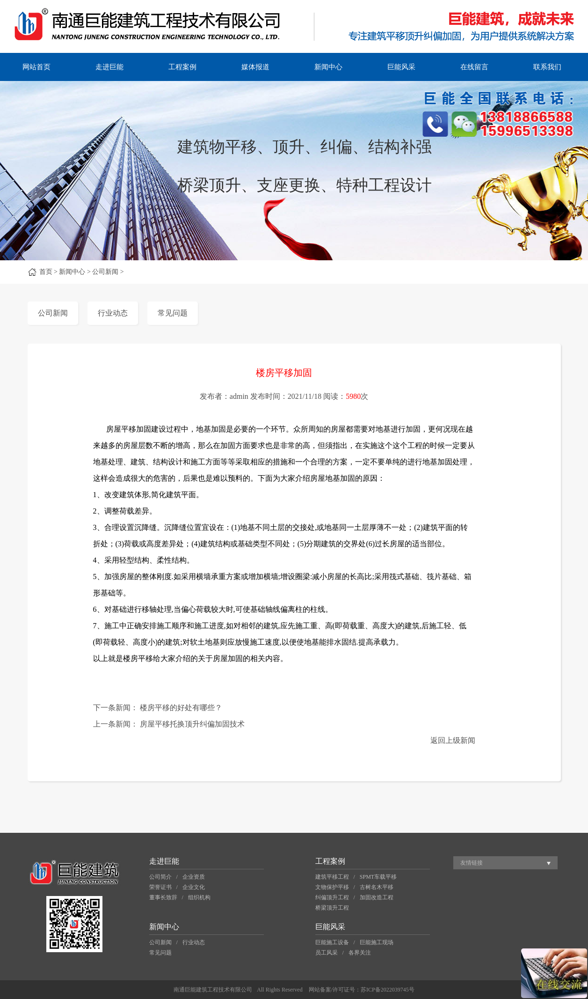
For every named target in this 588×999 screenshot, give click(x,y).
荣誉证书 (160, 887)
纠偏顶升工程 (332, 897)
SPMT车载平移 (378, 877)
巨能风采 (401, 67)
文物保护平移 (332, 887)
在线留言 (474, 67)
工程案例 (182, 67)
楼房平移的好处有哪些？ (181, 708)
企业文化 (193, 887)
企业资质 (193, 877)
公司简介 (160, 877)
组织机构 (199, 897)
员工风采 (326, 952)
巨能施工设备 (332, 942)
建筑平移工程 (332, 877)
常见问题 (173, 313)
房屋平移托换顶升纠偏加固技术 (192, 724)
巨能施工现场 (376, 942)
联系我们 (547, 67)
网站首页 (36, 67)
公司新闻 (53, 313)
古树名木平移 (376, 887)
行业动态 (113, 313)
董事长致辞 (163, 897)
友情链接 (471, 862)
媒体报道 (255, 67)
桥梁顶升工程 (332, 907)
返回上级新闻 (452, 740)
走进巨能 (109, 67)
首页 (45, 271)
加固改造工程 (376, 897)
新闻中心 (328, 67)
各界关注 (359, 952)
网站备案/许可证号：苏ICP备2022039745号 (361, 989)
